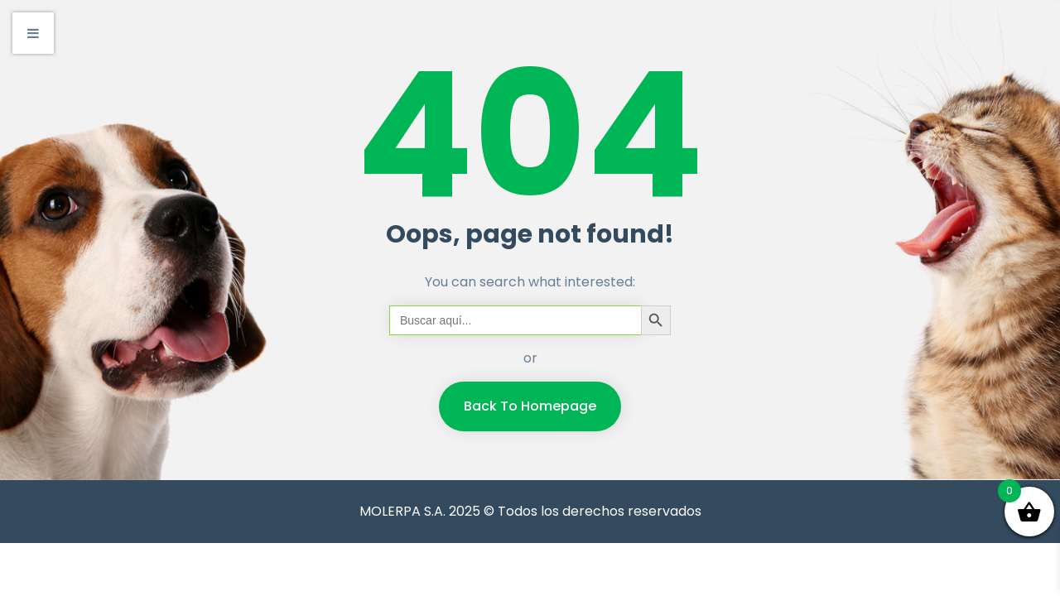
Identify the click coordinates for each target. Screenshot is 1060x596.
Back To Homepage (530, 406)
